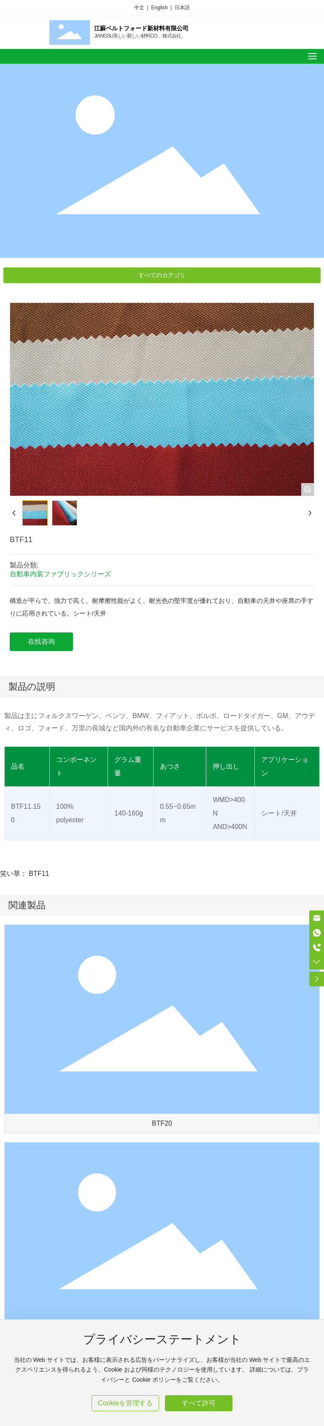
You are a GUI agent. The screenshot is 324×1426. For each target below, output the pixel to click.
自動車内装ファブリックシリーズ (60, 574)
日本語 (182, 8)
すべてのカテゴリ (162, 275)
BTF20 (162, 1123)
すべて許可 (199, 1403)
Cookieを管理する (125, 1403)
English (159, 8)
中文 (139, 8)
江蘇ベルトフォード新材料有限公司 (141, 28)
